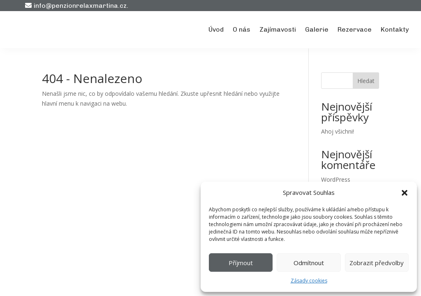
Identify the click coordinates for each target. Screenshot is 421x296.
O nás (241, 29)
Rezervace (355, 29)
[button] (404, 193)
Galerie (316, 29)
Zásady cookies (309, 280)
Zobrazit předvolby (376, 263)
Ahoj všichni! (337, 131)
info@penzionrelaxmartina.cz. (81, 5)
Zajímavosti (277, 29)
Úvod (216, 29)
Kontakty (395, 29)
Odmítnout (309, 263)
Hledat (366, 81)
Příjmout (241, 263)
